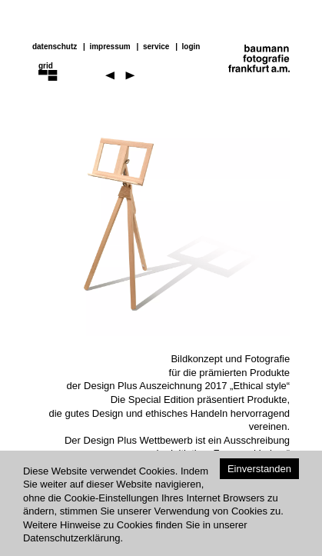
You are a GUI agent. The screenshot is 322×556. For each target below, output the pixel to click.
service (156, 46)
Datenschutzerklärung (71, 538)
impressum (109, 46)
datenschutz (54, 46)
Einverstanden (259, 468)
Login (191, 46)
